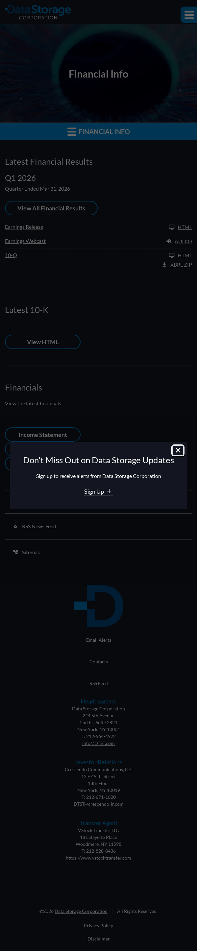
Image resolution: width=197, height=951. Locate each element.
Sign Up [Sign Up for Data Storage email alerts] (94, 491)
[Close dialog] (178, 450)
